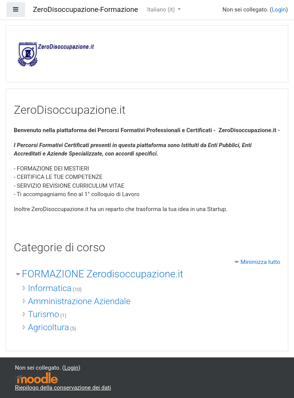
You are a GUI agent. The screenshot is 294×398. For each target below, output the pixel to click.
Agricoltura (48, 327)
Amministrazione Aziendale (79, 301)
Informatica (50, 288)
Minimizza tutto (260, 262)
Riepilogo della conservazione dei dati (63, 387)
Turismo (43, 314)
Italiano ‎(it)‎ (161, 9)
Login (279, 9)
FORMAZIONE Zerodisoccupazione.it (102, 274)
